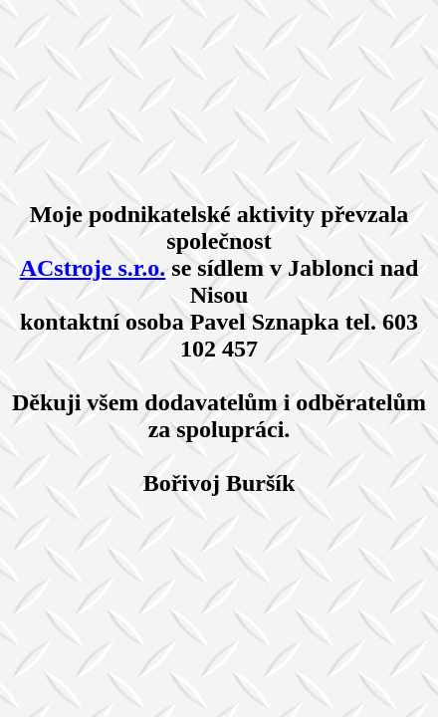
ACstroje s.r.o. (93, 268)
